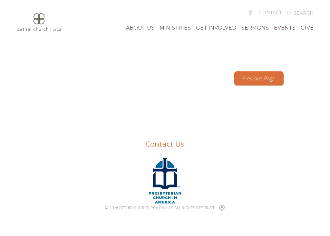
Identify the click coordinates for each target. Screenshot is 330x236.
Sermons (255, 30)
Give (307, 30)
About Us (140, 30)
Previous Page (259, 79)
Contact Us (165, 145)
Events (285, 30)
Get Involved (216, 30)
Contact (270, 15)
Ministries (175, 30)
